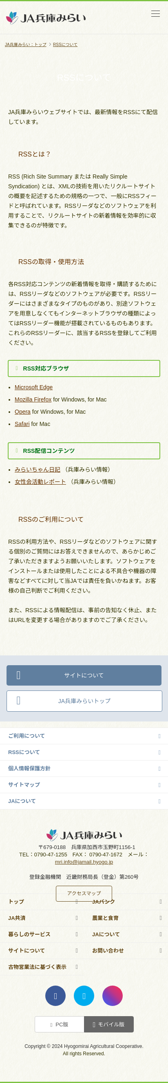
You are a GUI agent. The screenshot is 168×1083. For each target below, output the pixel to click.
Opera (23, 411)
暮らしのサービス (29, 934)
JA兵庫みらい (46, 29)
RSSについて (24, 752)
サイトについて (84, 675)
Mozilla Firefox (33, 399)
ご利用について (26, 736)
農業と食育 (105, 918)
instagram (112, 996)
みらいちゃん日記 (37, 469)
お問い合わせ (108, 951)
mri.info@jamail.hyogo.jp (84, 862)
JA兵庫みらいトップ (84, 701)
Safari (22, 424)
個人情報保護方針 (29, 768)
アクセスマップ (84, 893)
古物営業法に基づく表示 (37, 967)
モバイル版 (111, 1024)
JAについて (22, 801)
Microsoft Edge (34, 387)
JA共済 (17, 918)
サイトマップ (24, 785)
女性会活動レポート (40, 482)
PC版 (61, 1024)
